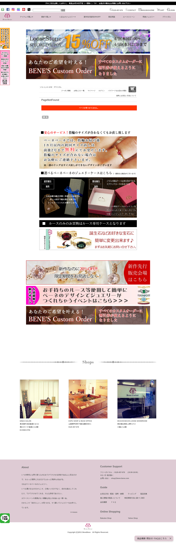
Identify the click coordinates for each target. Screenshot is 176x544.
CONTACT (130, 10)
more (75, 512)
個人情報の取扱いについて (110, 498)
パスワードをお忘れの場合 (117, 90)
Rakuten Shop (105, 518)
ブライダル (166, 17)
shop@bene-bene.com (120, 478)
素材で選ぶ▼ (46, 17)
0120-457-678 (116, 10)
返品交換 (143, 494)
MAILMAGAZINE (146, 10)
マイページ (91, 90)
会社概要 (103, 502)
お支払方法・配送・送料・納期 (112, 494)
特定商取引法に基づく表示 (134, 498)
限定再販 (111, 17)
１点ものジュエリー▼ (67, 17)
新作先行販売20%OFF (92, 17)
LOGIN (171, 10)
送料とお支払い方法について (126, 95)
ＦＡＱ (113, 502)
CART (160, 10)
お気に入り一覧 (79, 90)
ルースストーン (129, 17)
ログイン (102, 90)
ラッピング (132, 494)
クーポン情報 (66, 90)
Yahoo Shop (133, 518)
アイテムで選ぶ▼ (26, 17)
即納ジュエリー (148, 17)
